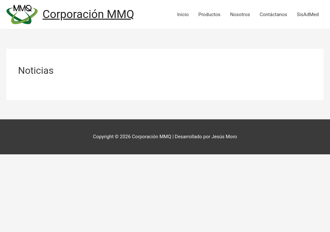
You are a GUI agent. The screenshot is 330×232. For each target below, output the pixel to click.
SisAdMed (308, 14)
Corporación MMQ (88, 14)
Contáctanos (273, 14)
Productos (209, 14)
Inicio (183, 14)
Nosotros (240, 14)
